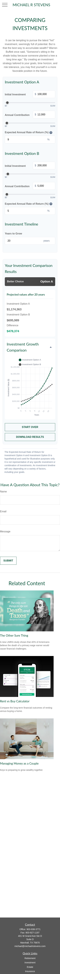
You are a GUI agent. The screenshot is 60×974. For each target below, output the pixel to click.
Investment (29, 962)
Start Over (30, 427)
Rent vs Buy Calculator (14, 701)
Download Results (30, 437)
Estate (30, 967)
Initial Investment (30, 95)
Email (3, 511)
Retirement (29, 958)
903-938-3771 (33, 929)
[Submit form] (8, 561)
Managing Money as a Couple (19, 763)
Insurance (30, 971)
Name (3, 491)
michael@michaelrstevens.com (30, 946)
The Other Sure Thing (14, 635)
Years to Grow (13, 233)
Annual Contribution (30, 115)
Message (5, 531)
